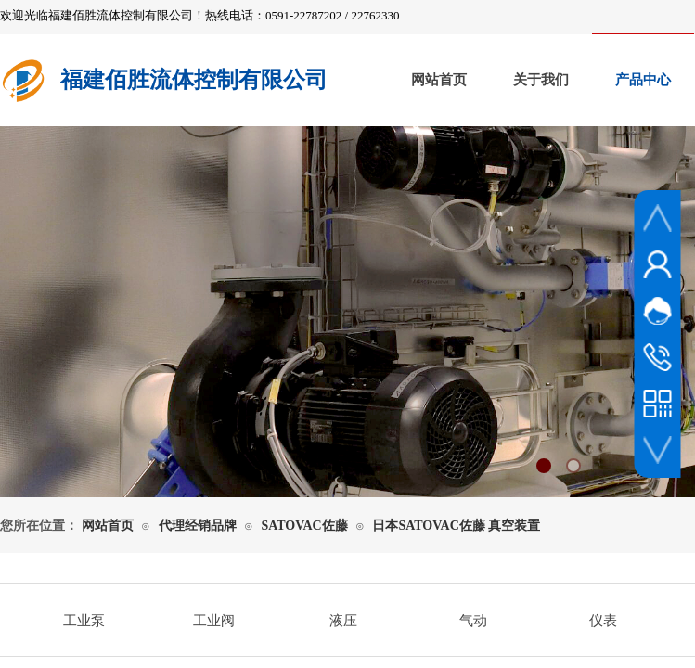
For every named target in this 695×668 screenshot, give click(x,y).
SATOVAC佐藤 (304, 526)
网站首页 (439, 79)
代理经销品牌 (198, 526)
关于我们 (541, 79)
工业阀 (214, 620)
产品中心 (643, 79)
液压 (343, 620)
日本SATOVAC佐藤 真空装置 (456, 526)
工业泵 (84, 620)
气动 (473, 620)
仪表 (603, 620)
